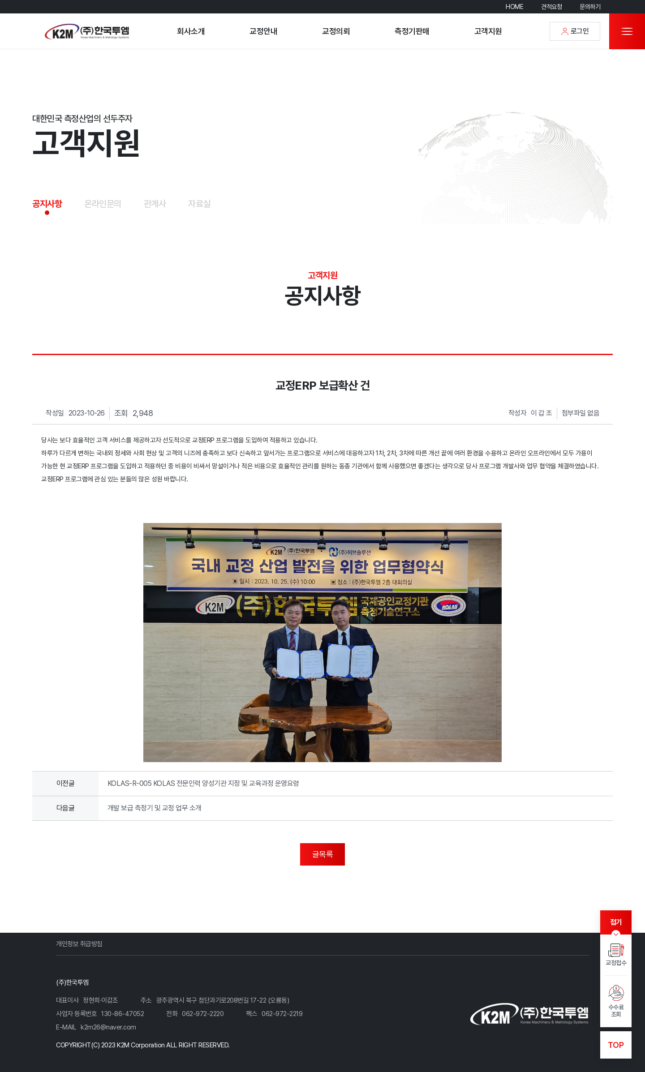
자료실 (199, 203)
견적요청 (551, 6)
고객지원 (488, 31)
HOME (514, 6)
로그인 (575, 31)
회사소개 (191, 31)
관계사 (155, 203)
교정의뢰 (336, 31)
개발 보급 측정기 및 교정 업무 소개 (155, 808)
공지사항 (47, 203)
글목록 (322, 854)
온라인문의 (102, 203)
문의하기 (590, 6)
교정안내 (263, 31)
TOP (616, 1045)
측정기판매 (412, 31)
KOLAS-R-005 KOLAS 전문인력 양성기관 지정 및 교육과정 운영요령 (203, 783)
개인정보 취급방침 (79, 944)
